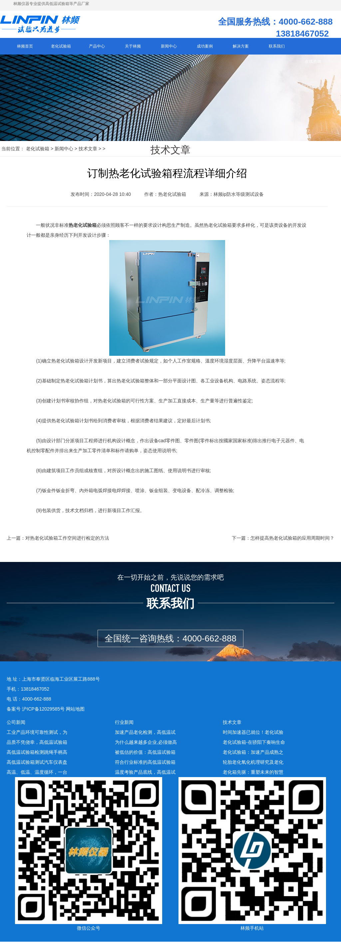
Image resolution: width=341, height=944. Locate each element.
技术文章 (88, 151)
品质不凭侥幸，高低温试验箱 (37, 744)
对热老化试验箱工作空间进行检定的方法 (67, 540)
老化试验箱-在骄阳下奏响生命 (254, 744)
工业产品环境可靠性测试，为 (37, 734)
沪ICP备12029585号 (43, 711)
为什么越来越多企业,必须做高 (146, 744)
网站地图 (75, 711)
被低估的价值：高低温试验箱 (145, 754)
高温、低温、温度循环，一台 (37, 774)
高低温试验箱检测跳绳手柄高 (37, 754)
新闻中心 (64, 151)
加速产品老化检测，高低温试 (145, 734)
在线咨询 (313, 64)
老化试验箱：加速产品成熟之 (253, 754)
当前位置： (13, 151)
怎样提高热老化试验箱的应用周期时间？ (292, 540)
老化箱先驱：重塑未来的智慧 (253, 774)
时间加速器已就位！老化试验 (253, 734)
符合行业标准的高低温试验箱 (145, 764)
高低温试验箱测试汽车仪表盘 (37, 764)
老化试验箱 (37, 151)
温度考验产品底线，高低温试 (145, 774)
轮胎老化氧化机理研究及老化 (253, 764)
